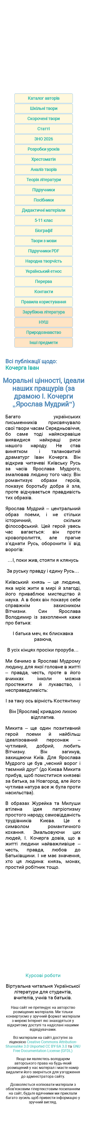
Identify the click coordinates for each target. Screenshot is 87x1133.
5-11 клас (44, 220)
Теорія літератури (43, 179)
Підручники (43, 189)
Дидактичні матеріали (43, 210)
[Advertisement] (43, 45)
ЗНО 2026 (43, 139)
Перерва (43, 281)
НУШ (43, 322)
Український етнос (43, 271)
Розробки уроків (43, 149)
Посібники (44, 200)
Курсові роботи (43, 975)
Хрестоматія (43, 159)
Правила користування (43, 301)
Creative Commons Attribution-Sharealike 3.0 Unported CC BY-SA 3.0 (41, 1044)
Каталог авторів (43, 98)
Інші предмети (43, 342)
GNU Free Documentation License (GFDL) (46, 1048)
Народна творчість (43, 261)
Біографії (43, 230)
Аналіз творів (44, 169)
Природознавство (43, 332)
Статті (43, 128)
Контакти (43, 291)
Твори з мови (43, 240)
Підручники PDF (43, 250)
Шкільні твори (43, 108)
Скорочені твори (43, 118)
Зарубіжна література (44, 312)
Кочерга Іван (22, 368)
